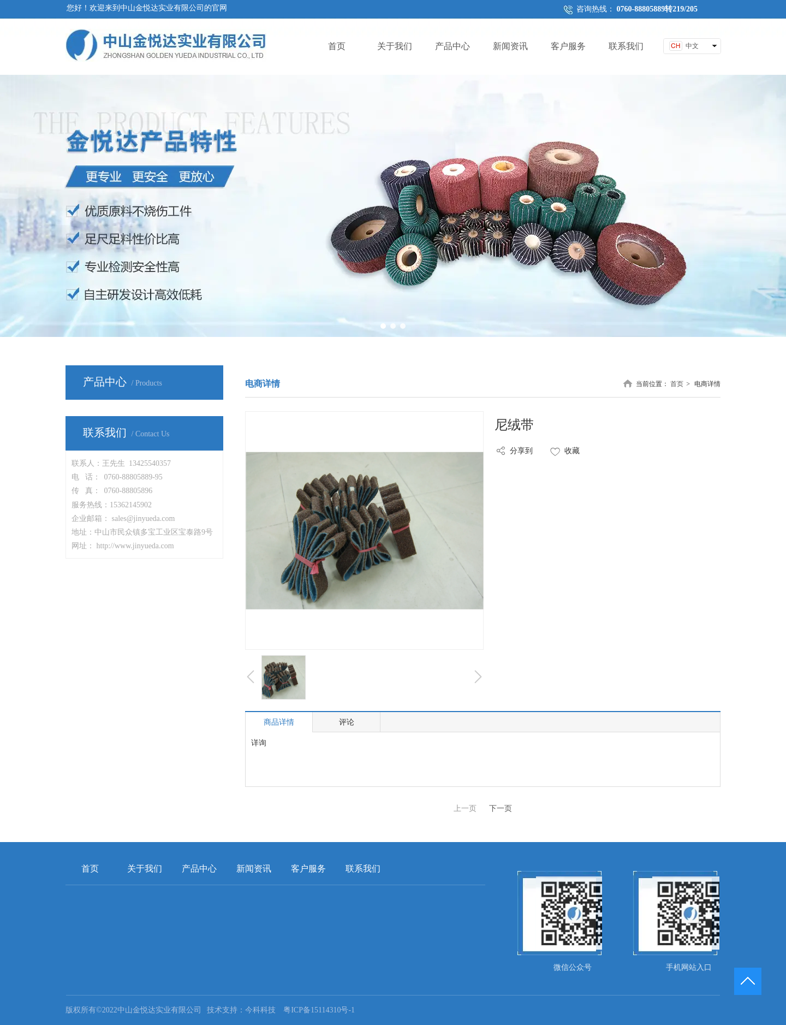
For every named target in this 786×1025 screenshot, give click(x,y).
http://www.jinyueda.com (135, 546)
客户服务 (308, 868)
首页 (676, 384)
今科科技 (260, 1010)
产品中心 (199, 868)
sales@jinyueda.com (143, 518)
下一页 (500, 808)
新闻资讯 (253, 868)
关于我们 (144, 868)
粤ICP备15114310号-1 (319, 1010)
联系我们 (363, 868)
